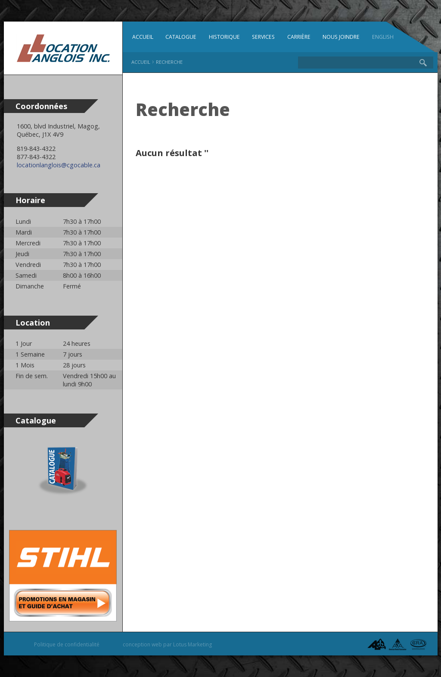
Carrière (299, 37)
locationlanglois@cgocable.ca (58, 165)
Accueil (142, 37)
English (383, 37)
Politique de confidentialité (66, 644)
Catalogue (180, 37)
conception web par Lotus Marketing (167, 644)
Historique (224, 37)
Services (263, 37)
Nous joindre (341, 37)
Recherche (169, 62)
